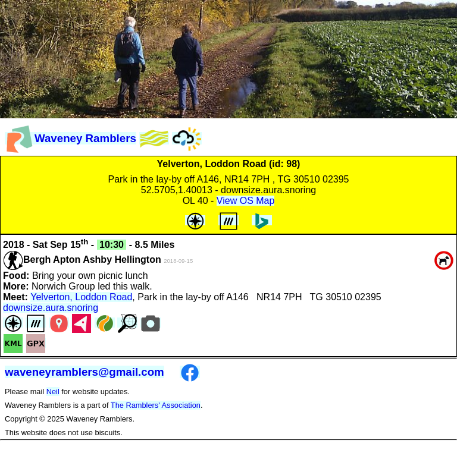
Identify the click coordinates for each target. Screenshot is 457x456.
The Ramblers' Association (156, 405)
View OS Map (246, 201)
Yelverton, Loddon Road (81, 297)
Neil (53, 391)
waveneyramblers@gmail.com (84, 372)
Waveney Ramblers (70, 138)
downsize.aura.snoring (50, 308)
